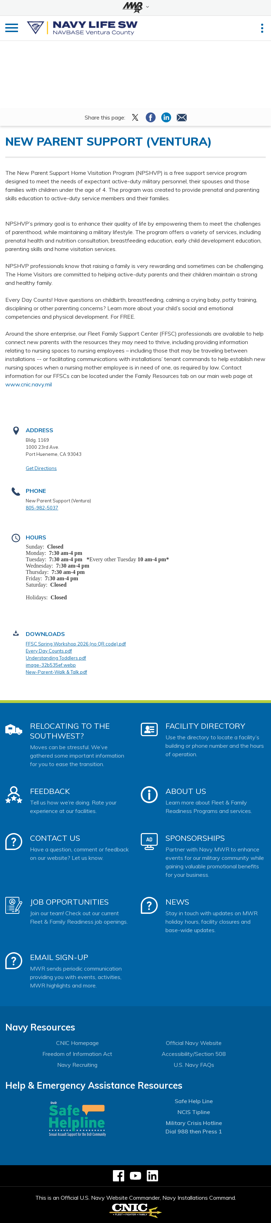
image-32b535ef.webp (51, 665)
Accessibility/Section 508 (194, 1053)
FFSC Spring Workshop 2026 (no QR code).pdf (76, 644)
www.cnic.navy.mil (28, 384)
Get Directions (41, 468)
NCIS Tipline (193, 1111)
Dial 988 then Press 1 (193, 1131)
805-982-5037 (42, 507)
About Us (185, 791)
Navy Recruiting (77, 1064)
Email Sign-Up (59, 957)
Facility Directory (205, 726)
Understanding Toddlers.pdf (56, 658)
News (177, 902)
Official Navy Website (194, 1042)
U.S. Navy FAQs (194, 1064)
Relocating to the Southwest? (70, 731)
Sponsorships (195, 838)
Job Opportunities (69, 902)
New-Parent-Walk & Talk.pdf (56, 672)
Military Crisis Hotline (194, 1122)
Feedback (50, 791)
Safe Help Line (194, 1101)
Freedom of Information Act (77, 1053)
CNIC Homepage (77, 1042)
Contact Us (55, 838)
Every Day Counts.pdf (49, 651)
